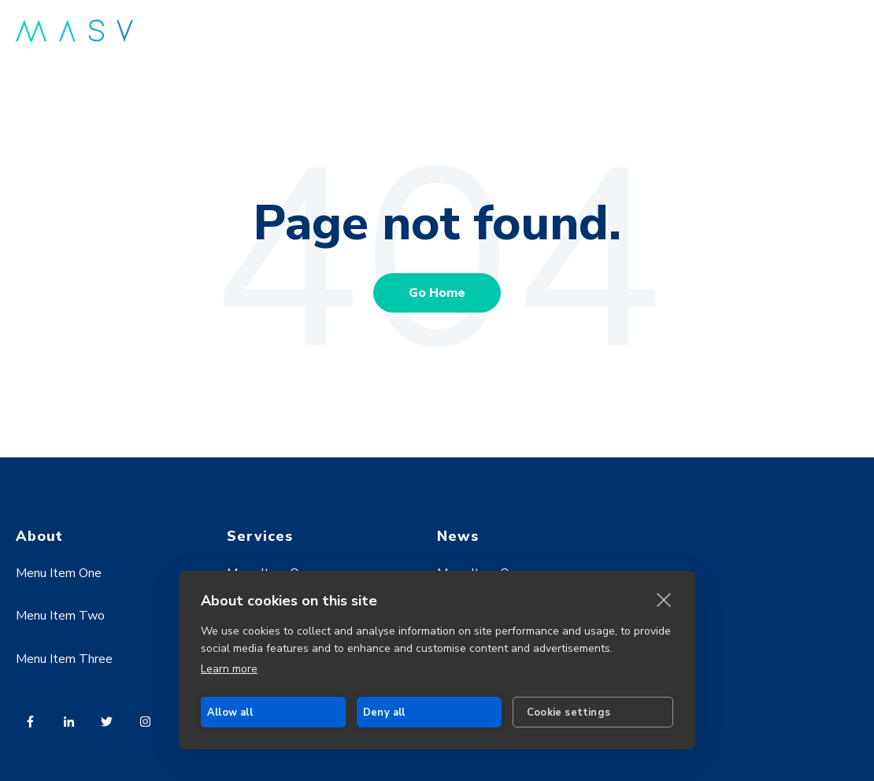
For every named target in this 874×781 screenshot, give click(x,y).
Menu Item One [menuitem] (59, 573)
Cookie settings (568, 712)
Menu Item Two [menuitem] (60, 615)
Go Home (437, 293)
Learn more (229, 668)
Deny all (384, 712)
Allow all (230, 712)
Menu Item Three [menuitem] (64, 659)
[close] (664, 599)
